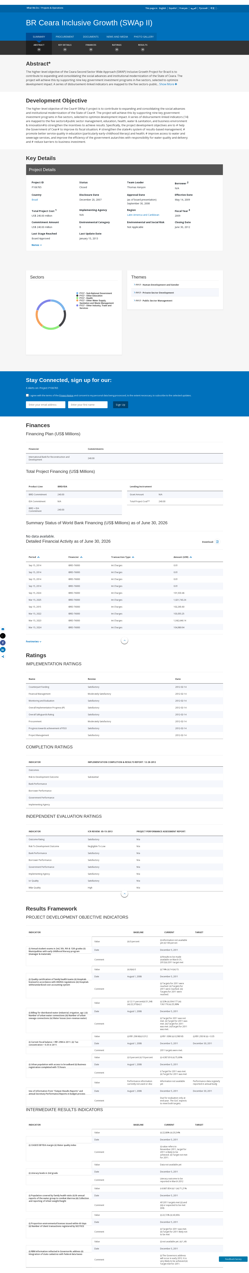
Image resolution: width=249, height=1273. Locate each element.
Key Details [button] (65, 48)
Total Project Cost (44, 210)
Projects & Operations (52, 7)
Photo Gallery (144, 36)
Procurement (65, 36)
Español (173, 8)
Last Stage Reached (44, 233)
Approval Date (136, 194)
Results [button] (142, 48)
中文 (212, 8)
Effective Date (184, 194)
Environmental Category (94, 222)
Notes (35, 245)
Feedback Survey (233, 1259)
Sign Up (120, 404)
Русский (203, 8)
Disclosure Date (89, 194)
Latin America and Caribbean (143, 214)
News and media (117, 36)
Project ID (38, 182)
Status (83, 182)
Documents (91, 36)
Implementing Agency (93, 210)
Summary (39, 36)
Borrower (181, 183)
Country (37, 194)
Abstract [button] (39, 48)
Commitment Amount (45, 222)
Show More (168, 84)
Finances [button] (91, 48)
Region (131, 210)
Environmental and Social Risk (145, 222)
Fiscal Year (182, 210)
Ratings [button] (117, 48)
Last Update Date (90, 233)
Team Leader (135, 182)
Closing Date (183, 222)
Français (183, 8)
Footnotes (32, 641)
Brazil (35, 199)
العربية (193, 8)
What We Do (33, 7)
